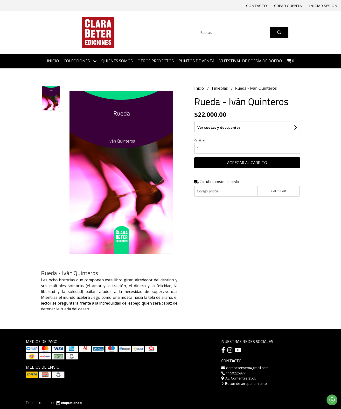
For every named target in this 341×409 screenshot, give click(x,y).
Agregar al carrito (247, 162)
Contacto (256, 5)
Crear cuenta (288, 5)
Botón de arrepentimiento (244, 383)
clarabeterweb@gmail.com (245, 367)
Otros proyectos (156, 61)
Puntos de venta (197, 61)
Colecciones (80, 61)
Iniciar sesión (323, 5)
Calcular (278, 191)
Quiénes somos (117, 61)
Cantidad (200, 140)
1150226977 (233, 373)
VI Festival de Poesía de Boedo (250, 61)
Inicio (53, 61)
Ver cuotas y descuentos (219, 127)
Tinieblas (220, 88)
